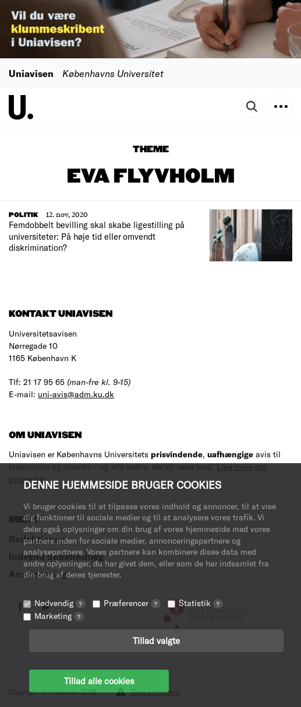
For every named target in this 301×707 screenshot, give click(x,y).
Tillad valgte (156, 640)
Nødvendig (60, 603)
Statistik (201, 603)
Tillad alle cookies (99, 681)
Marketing (59, 616)
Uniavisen (31, 73)
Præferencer (132, 603)
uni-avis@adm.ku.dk (76, 394)
